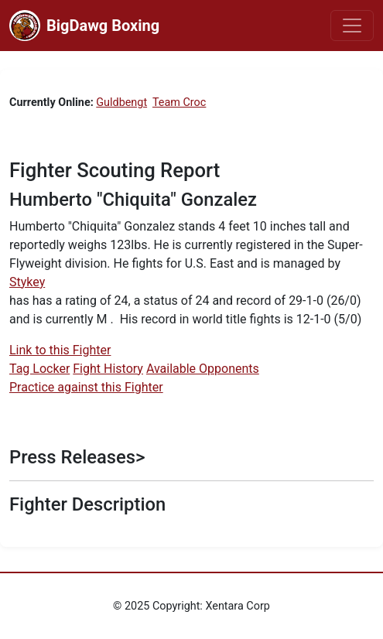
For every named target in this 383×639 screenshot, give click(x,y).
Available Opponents (202, 368)
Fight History (108, 368)
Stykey (27, 282)
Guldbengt (121, 102)
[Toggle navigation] (352, 25)
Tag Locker (39, 368)
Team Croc (179, 102)
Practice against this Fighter (86, 387)
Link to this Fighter (60, 350)
